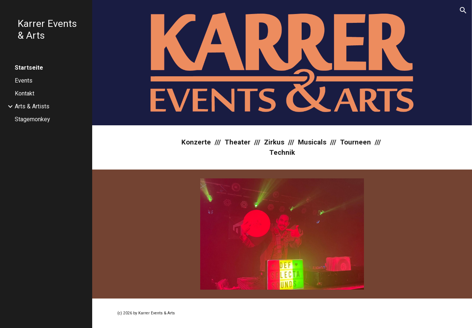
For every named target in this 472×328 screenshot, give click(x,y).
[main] (281, 147)
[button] (463, 10)
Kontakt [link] (24, 93)
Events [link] (23, 80)
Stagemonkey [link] (32, 119)
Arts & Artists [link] (32, 106)
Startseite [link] (29, 67)
